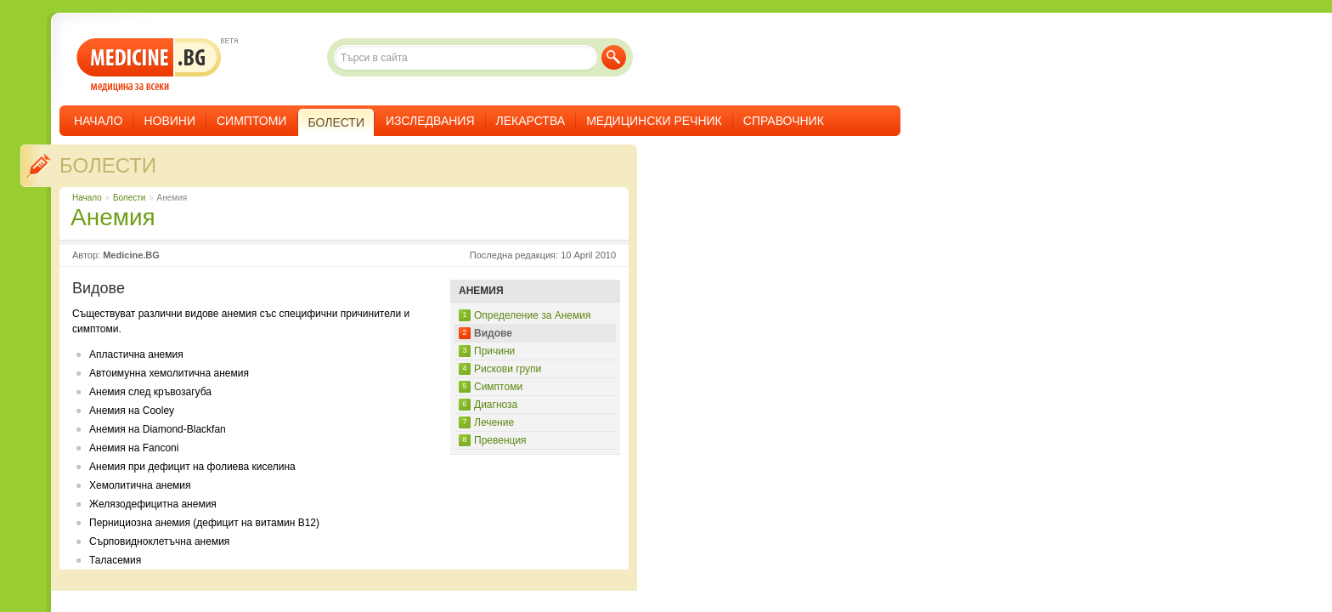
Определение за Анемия (532, 315)
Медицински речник (654, 121)
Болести (107, 165)
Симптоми (251, 121)
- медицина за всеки (149, 65)
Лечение (494, 422)
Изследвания (430, 121)
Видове (493, 333)
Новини (169, 121)
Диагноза (495, 405)
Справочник (783, 121)
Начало (98, 121)
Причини (494, 351)
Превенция (500, 440)
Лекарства (531, 121)
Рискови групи (507, 369)
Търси (613, 57)
